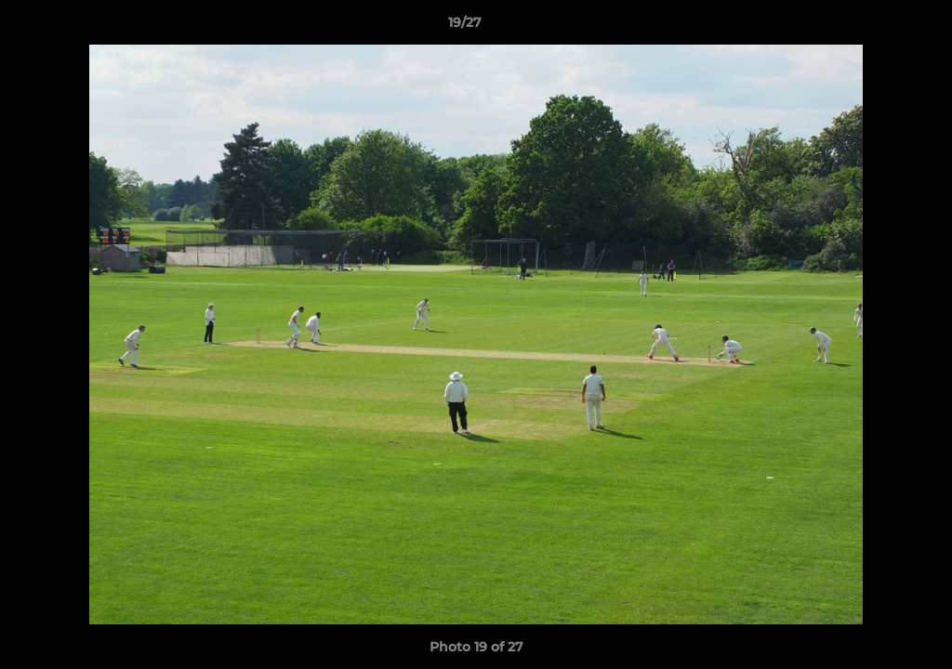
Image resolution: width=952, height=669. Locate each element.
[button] (874, 27)
